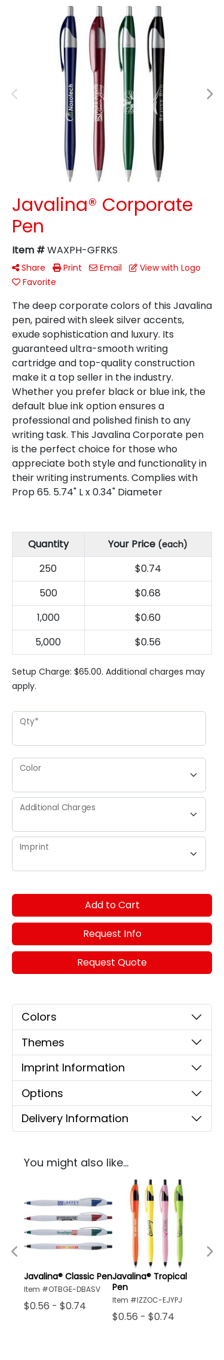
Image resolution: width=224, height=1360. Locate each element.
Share (28, 268)
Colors (39, 1016)
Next (209, 94)
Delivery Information (75, 1118)
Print (67, 268)
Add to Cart (112, 905)
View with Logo (165, 268)
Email (105, 268)
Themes (43, 1042)
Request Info (112, 934)
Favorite (34, 282)
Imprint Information (73, 1067)
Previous (15, 94)
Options (42, 1093)
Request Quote (112, 962)
